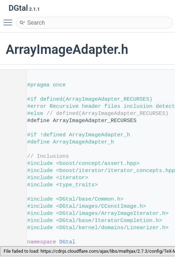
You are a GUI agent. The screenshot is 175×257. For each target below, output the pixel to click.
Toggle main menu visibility (10, 19)
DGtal (67, 242)
